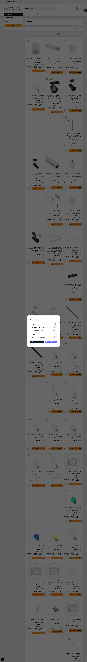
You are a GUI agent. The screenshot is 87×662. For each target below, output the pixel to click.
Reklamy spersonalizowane (38, 337)
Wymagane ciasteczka (37, 324)
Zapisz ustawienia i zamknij (37, 341)
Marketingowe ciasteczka (38, 327)
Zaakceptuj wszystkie (51, 341)
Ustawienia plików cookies (39, 320)
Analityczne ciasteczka (37, 330)
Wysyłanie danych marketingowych (40, 334)
